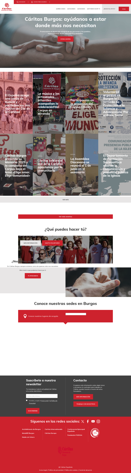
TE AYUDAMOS (33, 276)
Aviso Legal (44, 400)
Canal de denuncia (85, 470)
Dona (124, 9)
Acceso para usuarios (40, 2)
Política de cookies (71, 470)
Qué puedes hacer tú (93, 9)
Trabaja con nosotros (85, 404)
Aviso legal (43, 470)
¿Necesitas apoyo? (109, 9)
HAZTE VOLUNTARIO (52, 243)
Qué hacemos (71, 9)
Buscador (22, 2)
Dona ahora (66, 39)
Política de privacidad (55, 470)
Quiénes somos (60, 9)
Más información (83, 397)
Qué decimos (81, 9)
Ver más (65, 200)
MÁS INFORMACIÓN (30, 243)
